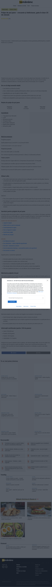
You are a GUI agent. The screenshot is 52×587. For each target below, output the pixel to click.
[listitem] (26, 297)
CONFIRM (14, 301)
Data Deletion (19, 306)
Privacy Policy (33, 306)
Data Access (25, 306)
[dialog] (26, 293)
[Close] (48, 280)
